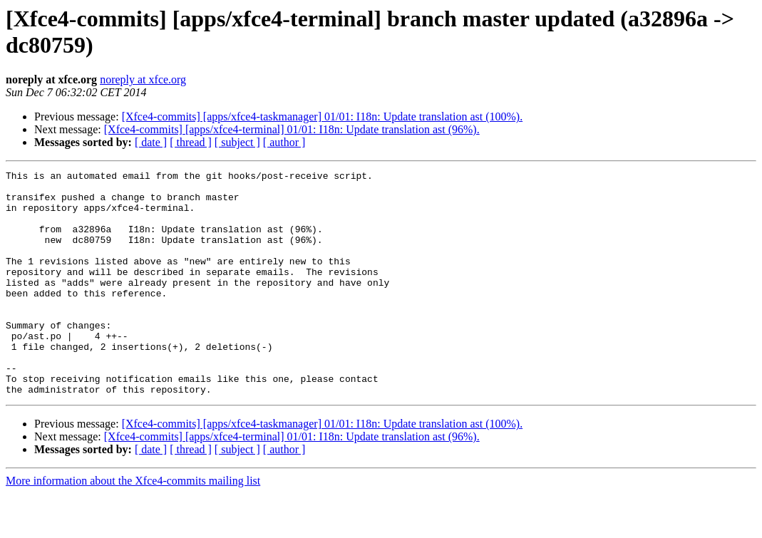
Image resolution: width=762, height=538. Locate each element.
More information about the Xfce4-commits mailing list (133, 525)
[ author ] (284, 142)
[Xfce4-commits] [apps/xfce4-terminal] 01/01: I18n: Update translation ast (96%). (292, 129)
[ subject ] (237, 142)
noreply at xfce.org (143, 79)
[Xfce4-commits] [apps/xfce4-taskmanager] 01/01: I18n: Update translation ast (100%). (322, 116)
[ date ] (151, 142)
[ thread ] (191, 142)
